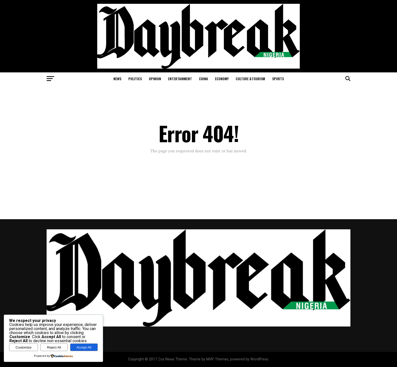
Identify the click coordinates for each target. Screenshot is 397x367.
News (117, 78)
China (203, 78)
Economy (222, 78)
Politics (135, 78)
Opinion (155, 78)
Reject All (54, 347)
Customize (23, 347)
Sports (278, 78)
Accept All (83, 347)
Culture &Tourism (250, 78)
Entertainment (180, 78)
